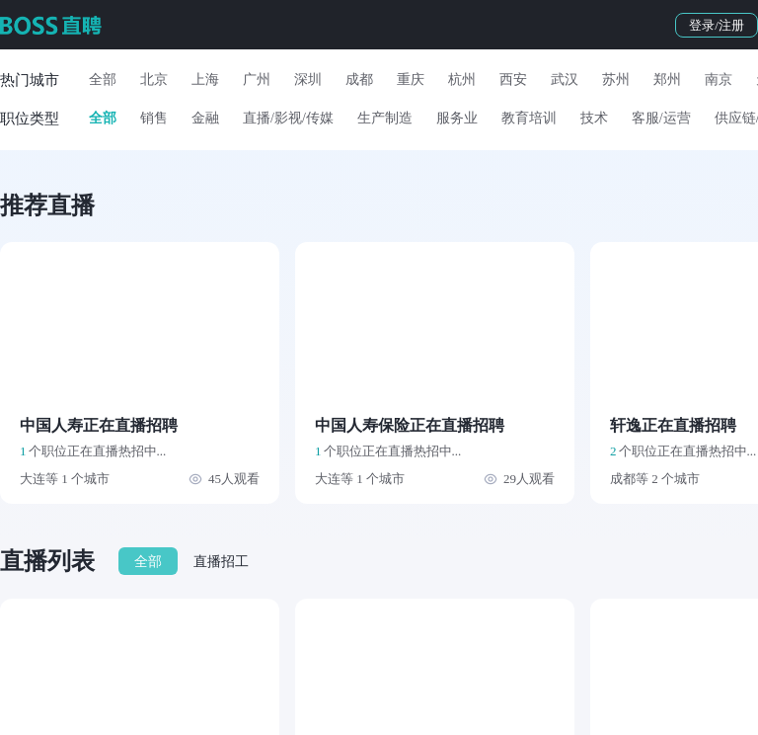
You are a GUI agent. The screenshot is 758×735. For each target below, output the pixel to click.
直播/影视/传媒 (288, 118)
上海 (205, 79)
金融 (205, 118)
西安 (513, 79)
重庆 (410, 79)
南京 (718, 79)
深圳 (308, 79)
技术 (594, 118)
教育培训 (529, 118)
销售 (154, 118)
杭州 (462, 79)
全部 (102, 79)
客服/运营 (661, 118)
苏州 (616, 79)
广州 (256, 79)
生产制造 (385, 118)
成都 (359, 79)
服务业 (457, 118)
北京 (154, 79)
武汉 (564, 79)
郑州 (667, 79)
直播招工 (221, 561)
